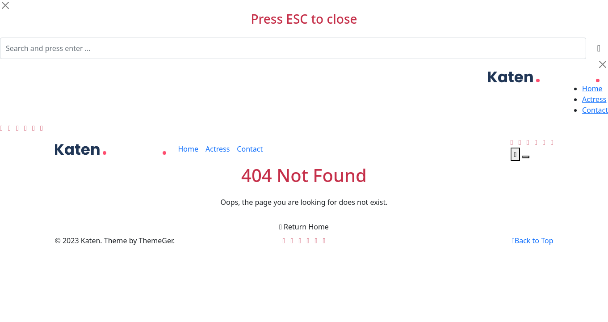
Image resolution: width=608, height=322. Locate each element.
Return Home (304, 227)
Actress (594, 99)
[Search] (293, 48)
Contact (595, 110)
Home (592, 88)
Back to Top (532, 241)
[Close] (5, 5)
